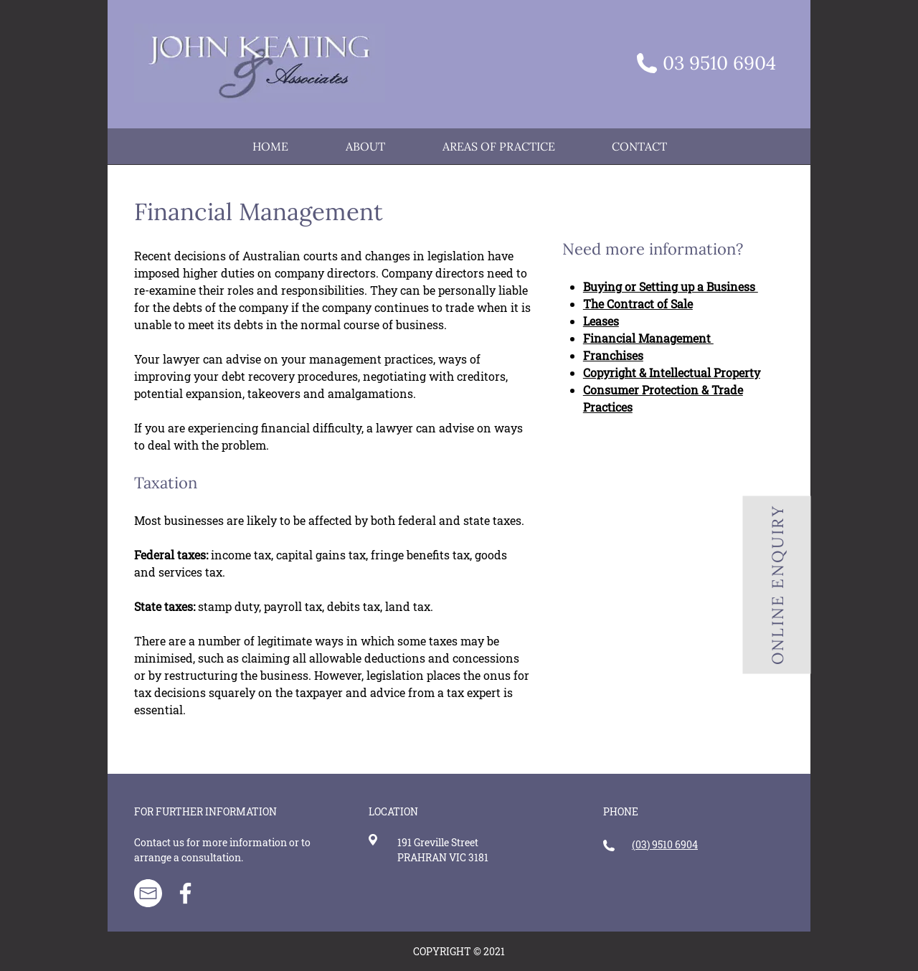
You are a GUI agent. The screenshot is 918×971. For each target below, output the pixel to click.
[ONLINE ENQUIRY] (777, 585)
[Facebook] (185, 893)
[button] (498, 146)
